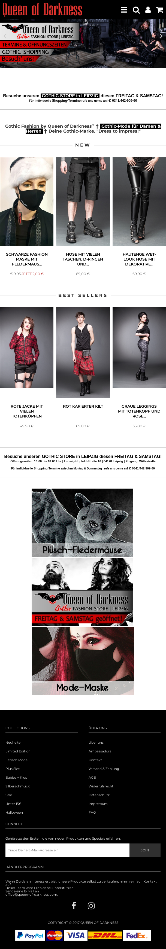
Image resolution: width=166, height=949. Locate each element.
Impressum (98, 803)
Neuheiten (14, 742)
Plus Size (12, 768)
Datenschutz (99, 795)
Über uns (96, 742)
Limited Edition (18, 751)
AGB (92, 777)
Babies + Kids (16, 777)
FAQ (92, 812)
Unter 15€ (13, 803)
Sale (8, 795)
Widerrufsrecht (101, 786)
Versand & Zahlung (104, 768)
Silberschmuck (17, 786)
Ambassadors (100, 751)
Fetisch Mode (16, 760)
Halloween (14, 812)
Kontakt (95, 760)
